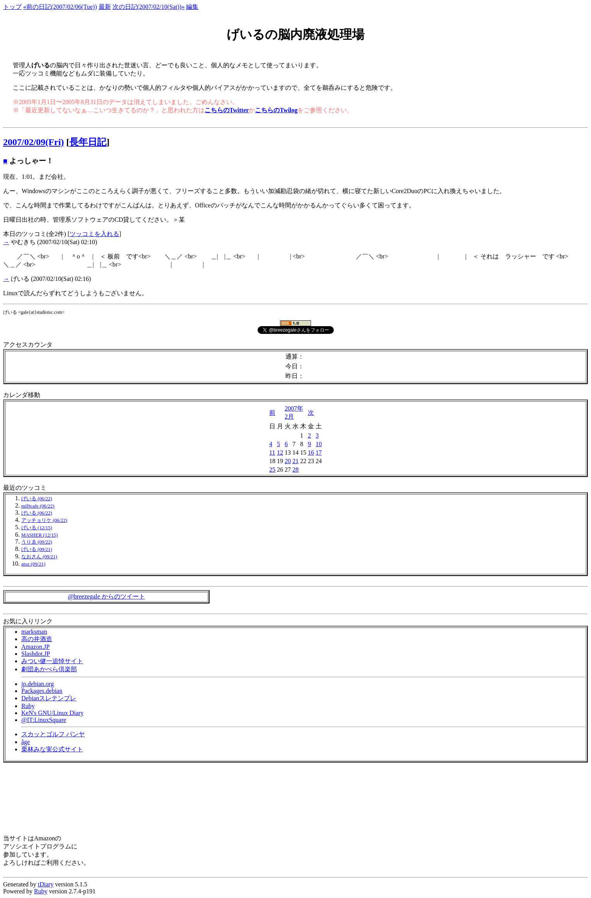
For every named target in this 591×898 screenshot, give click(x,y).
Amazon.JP (35, 646)
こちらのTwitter (227, 110)
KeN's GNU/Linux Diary (52, 713)
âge (25, 742)
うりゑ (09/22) (36, 542)
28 (295, 469)
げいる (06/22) (36, 498)
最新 (105, 6)
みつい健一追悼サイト (52, 661)
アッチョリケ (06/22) (44, 520)
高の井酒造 (36, 639)
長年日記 (87, 142)
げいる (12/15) (36, 527)
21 (295, 461)
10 (319, 444)
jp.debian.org (37, 684)
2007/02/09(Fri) (33, 142)
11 (272, 452)
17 (319, 452)
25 (272, 469)
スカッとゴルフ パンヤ (53, 734)
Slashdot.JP (35, 653)
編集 (192, 6)
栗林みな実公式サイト (52, 749)
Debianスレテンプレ (48, 698)
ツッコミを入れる (94, 234)
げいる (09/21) (36, 549)
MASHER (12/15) (39, 535)
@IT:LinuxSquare (43, 720)
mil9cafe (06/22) (38, 506)
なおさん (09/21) (39, 556)
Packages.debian (41, 691)
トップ (12, 6)
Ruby (28, 706)
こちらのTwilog (276, 110)
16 (311, 452)
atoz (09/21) (33, 564)
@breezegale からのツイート (106, 596)
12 (280, 452)
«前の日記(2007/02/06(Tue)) (60, 6)
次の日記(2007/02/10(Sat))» (149, 6)
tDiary (46, 884)
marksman (34, 631)
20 (288, 461)
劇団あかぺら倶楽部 (49, 669)
